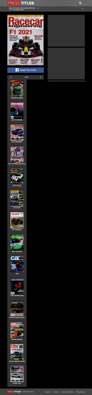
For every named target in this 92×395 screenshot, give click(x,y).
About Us (48, 392)
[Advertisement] (66, 30)
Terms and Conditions (67, 392)
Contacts (55, 392)
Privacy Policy (80, 392)
